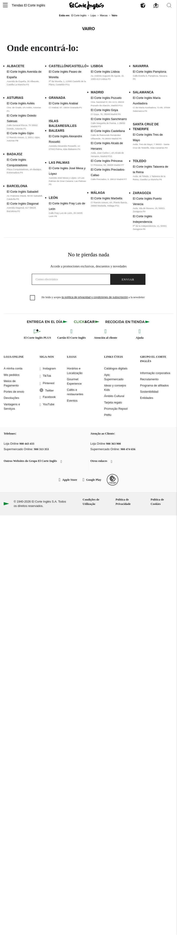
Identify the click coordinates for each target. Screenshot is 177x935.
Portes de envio (14, 391)
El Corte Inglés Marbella (106, 198)
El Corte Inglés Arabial (63, 103)
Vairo (88, 28)
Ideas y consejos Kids (115, 388)
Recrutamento (149, 379)
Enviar (128, 279)
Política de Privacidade (123, 502)
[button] (5, 5)
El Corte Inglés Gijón (20, 133)
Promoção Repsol (116, 408)
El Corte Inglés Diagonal (23, 203)
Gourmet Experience (74, 381)
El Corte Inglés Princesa (106, 161)
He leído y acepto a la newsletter (93, 297)
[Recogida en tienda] (127, 322)
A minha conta (13, 368)
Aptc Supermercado (113, 377)
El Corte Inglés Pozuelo (106, 98)
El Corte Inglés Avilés (21, 103)
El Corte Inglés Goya (104, 110)
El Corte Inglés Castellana (108, 131)
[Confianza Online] (112, 480)
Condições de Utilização (91, 502)
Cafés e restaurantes (75, 392)
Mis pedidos (11, 375)
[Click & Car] (86, 322)
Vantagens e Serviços (12, 406)
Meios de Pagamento (11, 383)
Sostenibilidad (149, 391)
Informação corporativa (155, 373)
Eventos (72, 400)
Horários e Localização (75, 371)
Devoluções (11, 398)
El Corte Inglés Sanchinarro (109, 119)
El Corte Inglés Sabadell (22, 191)
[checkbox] (32, 298)
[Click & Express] (47, 322)
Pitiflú (107, 415)
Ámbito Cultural (114, 396)
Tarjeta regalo (113, 402)
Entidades (146, 398)
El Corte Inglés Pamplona (149, 71)
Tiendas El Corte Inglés (28, 5)
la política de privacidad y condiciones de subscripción (95, 297)
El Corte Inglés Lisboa (105, 71)
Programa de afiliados (154, 385)
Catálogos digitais (115, 368)
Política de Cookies (157, 502)
